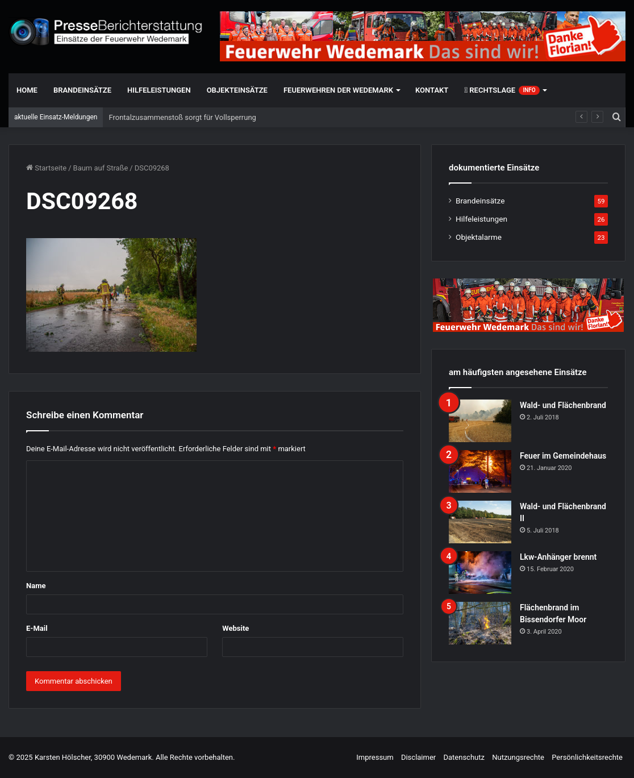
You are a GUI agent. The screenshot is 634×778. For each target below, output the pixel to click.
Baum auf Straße (100, 168)
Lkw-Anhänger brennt (558, 556)
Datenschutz (463, 757)
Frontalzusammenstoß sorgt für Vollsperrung (182, 117)
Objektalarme (479, 237)
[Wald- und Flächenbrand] (480, 421)
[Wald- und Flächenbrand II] (480, 522)
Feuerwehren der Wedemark (338, 90)
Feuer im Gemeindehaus (563, 455)
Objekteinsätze (237, 90)
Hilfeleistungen (159, 90)
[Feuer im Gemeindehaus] (480, 471)
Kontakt (431, 90)
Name (35, 585)
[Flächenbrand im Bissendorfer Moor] (480, 623)
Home (26, 90)
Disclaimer (418, 757)
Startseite (46, 168)
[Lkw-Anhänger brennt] (480, 572)
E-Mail (37, 628)
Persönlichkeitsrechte (587, 757)
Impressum (374, 757)
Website (235, 628)
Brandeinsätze (82, 90)
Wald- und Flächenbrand (563, 405)
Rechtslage (501, 90)
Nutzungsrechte (518, 757)
